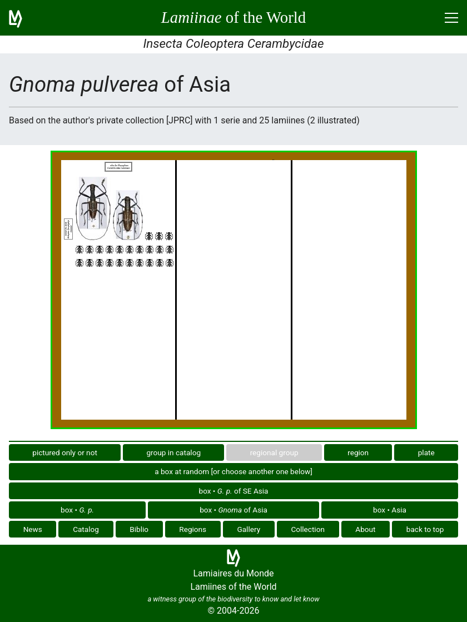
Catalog (86, 529)
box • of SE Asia (234, 490)
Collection (308, 529)
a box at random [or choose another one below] (233, 471)
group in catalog (173, 452)
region (358, 452)
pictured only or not (64, 452)
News (32, 529)
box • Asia (389, 509)
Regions (192, 529)
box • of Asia (233, 509)
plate (426, 452)
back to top (425, 529)
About (365, 529)
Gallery (248, 529)
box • (77, 509)
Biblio (139, 529)
